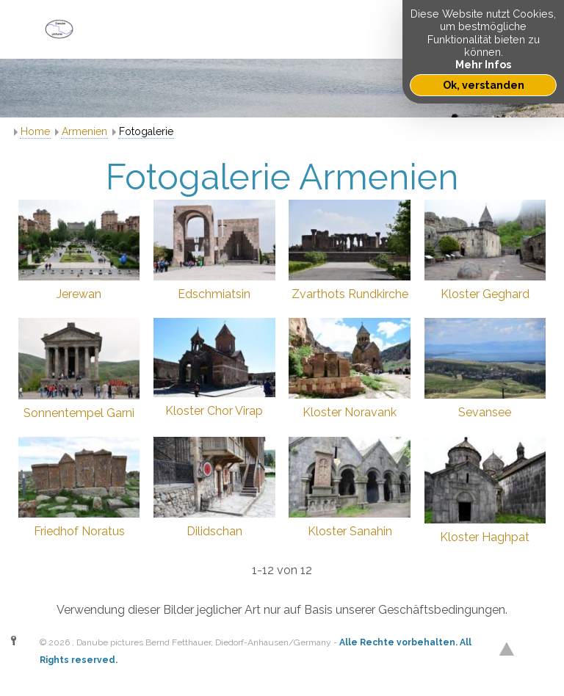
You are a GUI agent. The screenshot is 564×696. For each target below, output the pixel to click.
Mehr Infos (483, 64)
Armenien (84, 131)
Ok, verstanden (483, 85)
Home (35, 131)
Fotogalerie (146, 131)
